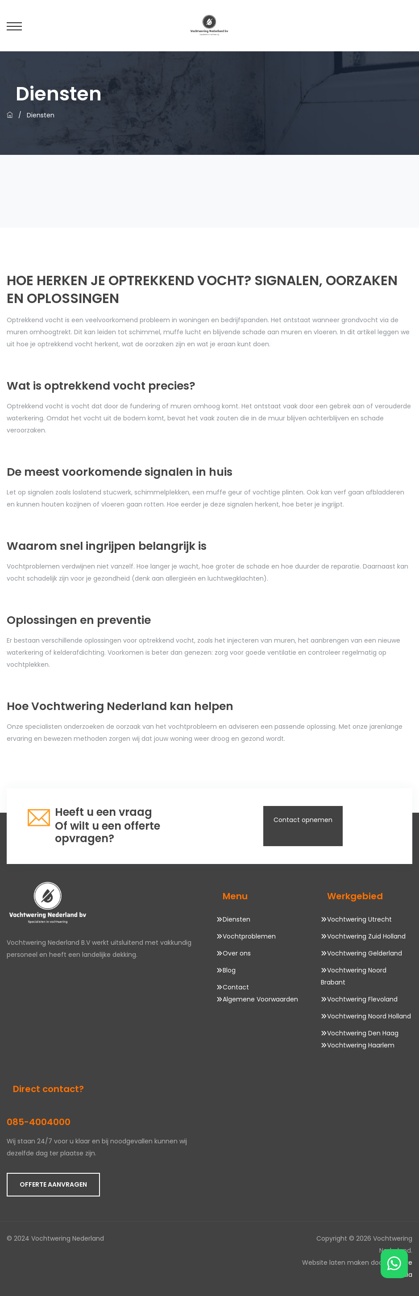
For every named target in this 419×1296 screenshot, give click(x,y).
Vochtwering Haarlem (360, 1045)
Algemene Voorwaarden (260, 999)
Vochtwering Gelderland (364, 953)
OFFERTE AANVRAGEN (53, 1184)
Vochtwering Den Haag (362, 1033)
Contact (236, 987)
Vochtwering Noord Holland (369, 1016)
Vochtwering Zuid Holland (366, 936)
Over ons (237, 953)
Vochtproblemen (249, 936)
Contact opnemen (303, 819)
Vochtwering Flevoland (362, 999)
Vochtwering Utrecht (359, 919)
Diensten (236, 919)
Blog (229, 970)
